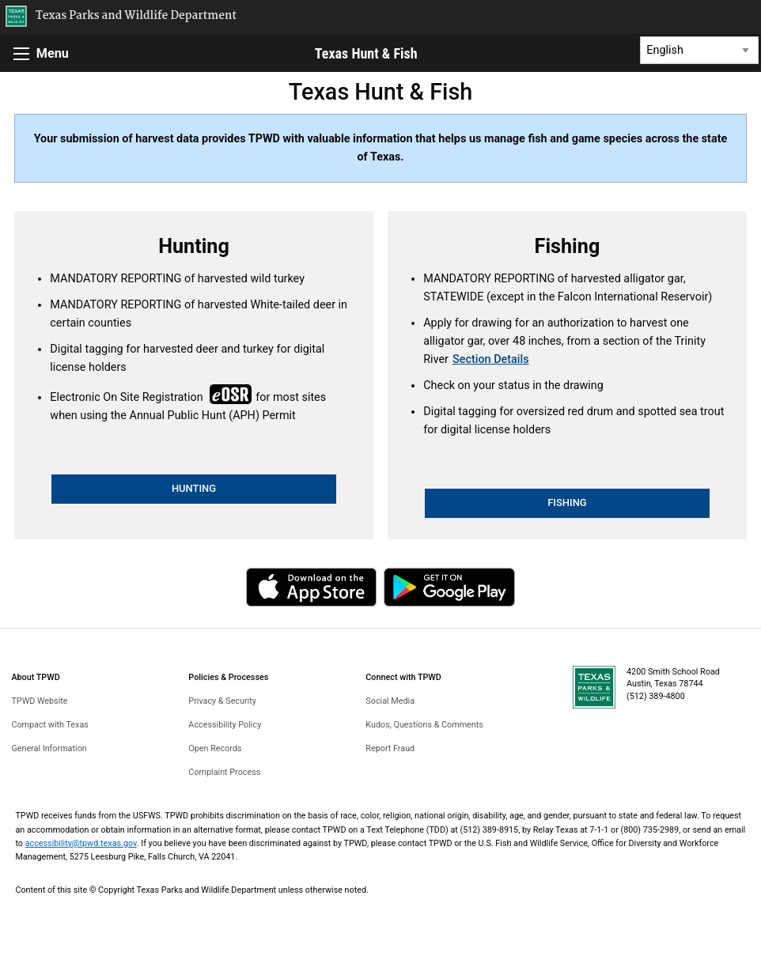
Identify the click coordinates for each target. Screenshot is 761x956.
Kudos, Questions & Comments (424, 725)
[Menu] (21, 53)
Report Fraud (390, 748)
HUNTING (194, 488)
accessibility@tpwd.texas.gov (81, 843)
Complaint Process (224, 772)
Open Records (214, 748)
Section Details (490, 359)
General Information (48, 748)
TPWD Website (39, 701)
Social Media (390, 701)
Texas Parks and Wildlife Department (136, 16)
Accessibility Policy (224, 725)
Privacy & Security (222, 701)
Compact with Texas (49, 725)
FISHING (567, 502)
